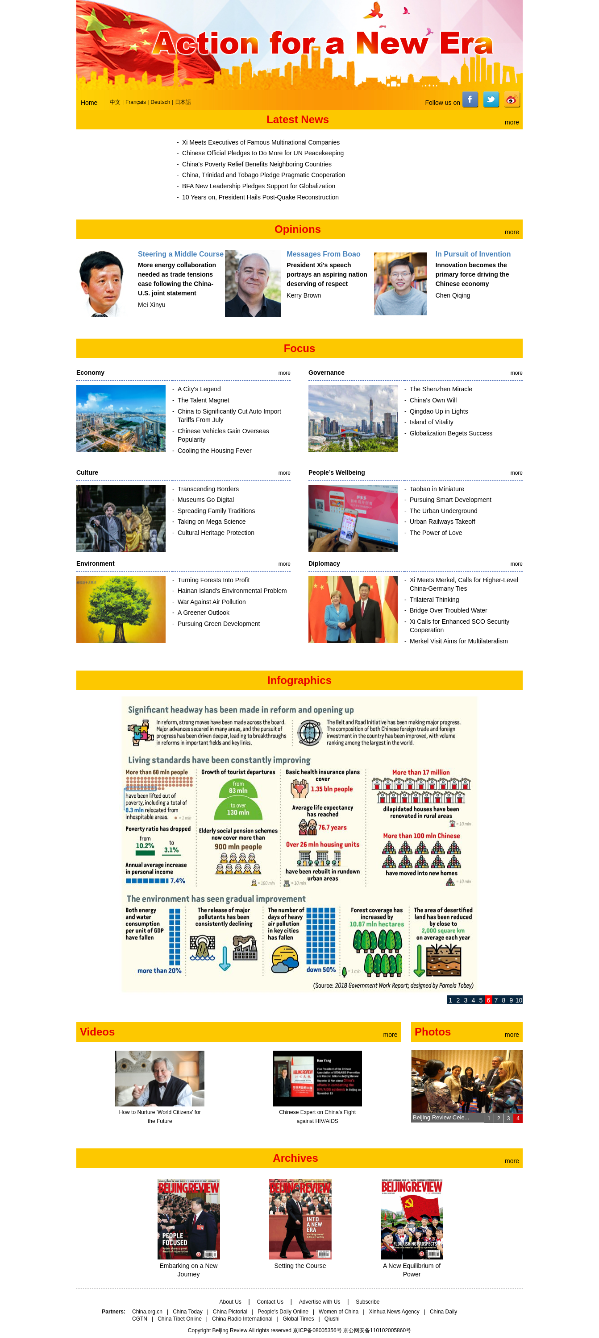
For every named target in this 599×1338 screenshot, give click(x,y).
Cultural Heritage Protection (216, 532)
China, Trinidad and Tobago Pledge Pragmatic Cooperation (263, 174)
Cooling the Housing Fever (215, 450)
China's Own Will (433, 400)
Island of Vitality (431, 422)
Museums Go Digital (206, 499)
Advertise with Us (320, 1302)
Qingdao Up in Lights (439, 411)
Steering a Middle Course (181, 254)
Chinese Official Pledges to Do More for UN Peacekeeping (263, 153)
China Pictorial (230, 1312)
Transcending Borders (208, 489)
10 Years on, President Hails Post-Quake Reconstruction (260, 197)
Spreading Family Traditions (216, 510)
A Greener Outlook (203, 612)
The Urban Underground (444, 510)
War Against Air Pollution (212, 601)
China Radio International (242, 1319)
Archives (295, 1158)
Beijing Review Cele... (441, 1117)
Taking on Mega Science (212, 521)
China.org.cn (147, 1312)
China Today (188, 1312)
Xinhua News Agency (394, 1312)
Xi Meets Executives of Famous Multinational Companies (261, 142)
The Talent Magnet (203, 400)
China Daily (443, 1312)
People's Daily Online (283, 1312)
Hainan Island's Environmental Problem (232, 590)
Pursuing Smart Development (450, 499)
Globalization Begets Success (451, 433)
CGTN (139, 1319)
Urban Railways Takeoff (442, 521)
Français (136, 102)
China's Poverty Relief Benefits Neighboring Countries (257, 164)
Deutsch (160, 102)
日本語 (183, 102)
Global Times (298, 1319)
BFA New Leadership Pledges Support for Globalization (258, 186)
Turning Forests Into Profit (214, 580)
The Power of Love (436, 532)
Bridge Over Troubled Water (448, 610)
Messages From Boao (323, 254)
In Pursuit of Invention (473, 254)
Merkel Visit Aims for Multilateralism (459, 641)
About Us (230, 1302)
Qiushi (332, 1319)
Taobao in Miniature (437, 489)
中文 (115, 102)
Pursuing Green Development (219, 623)
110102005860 (388, 1330)
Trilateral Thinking (434, 599)
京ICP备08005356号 (317, 1330)
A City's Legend (199, 389)
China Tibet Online (180, 1319)
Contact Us (270, 1302)
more (512, 122)
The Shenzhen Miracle (441, 389)
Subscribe (367, 1302)
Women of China (338, 1312)
